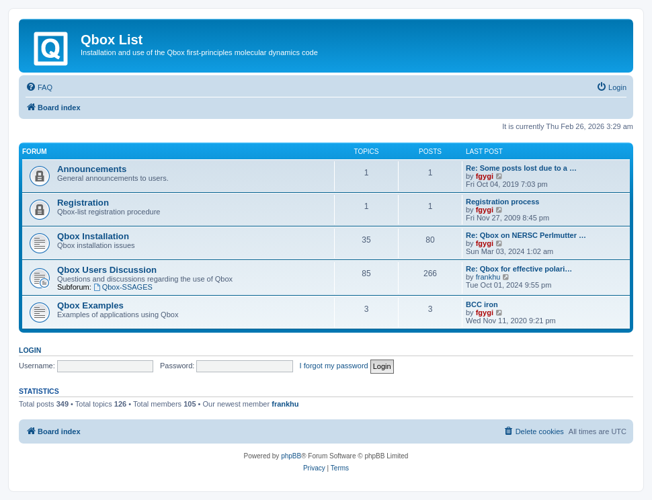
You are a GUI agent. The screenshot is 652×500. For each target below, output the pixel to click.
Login (30, 350)
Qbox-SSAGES (123, 287)
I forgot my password (334, 366)
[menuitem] (39, 87)
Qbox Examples (90, 305)
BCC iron (482, 304)
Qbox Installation (93, 236)
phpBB (291, 456)
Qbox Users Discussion (107, 270)
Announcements (91, 169)
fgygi (484, 176)
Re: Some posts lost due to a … (521, 168)
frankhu (488, 277)
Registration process (502, 202)
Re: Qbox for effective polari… (519, 269)
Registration (83, 203)
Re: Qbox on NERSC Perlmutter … (526, 235)
